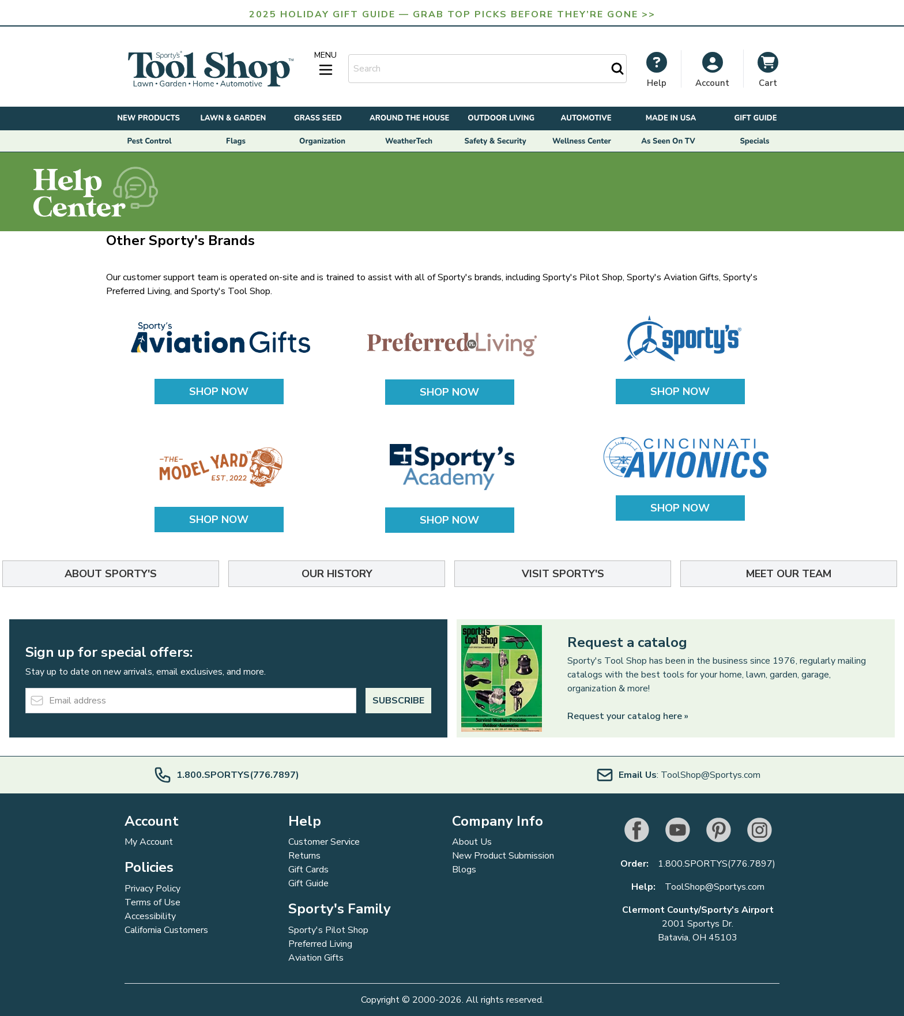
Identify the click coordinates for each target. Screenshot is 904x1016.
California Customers (166, 930)
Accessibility (150, 916)
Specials (755, 141)
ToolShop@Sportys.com (714, 886)
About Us (472, 842)
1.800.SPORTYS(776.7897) (716, 863)
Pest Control (149, 141)
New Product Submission (503, 855)
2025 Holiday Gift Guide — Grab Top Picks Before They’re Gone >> (452, 14)
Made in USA (671, 118)
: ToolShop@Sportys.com (678, 775)
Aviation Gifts (316, 957)
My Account (149, 842)
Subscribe (398, 700)
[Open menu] (326, 64)
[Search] (617, 69)
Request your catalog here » (627, 716)
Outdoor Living (501, 118)
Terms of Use (152, 902)
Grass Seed (318, 118)
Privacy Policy (152, 888)
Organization (322, 141)
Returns (304, 855)
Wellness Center (581, 141)
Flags (236, 141)
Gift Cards (308, 869)
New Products (148, 118)
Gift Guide (755, 118)
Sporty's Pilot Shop (328, 930)
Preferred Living (320, 944)
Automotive (586, 118)
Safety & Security (495, 141)
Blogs (464, 869)
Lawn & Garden (233, 118)
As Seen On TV (668, 141)
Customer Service (324, 842)
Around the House (409, 118)
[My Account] (656, 70)
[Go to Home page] (210, 69)
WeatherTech (408, 141)
